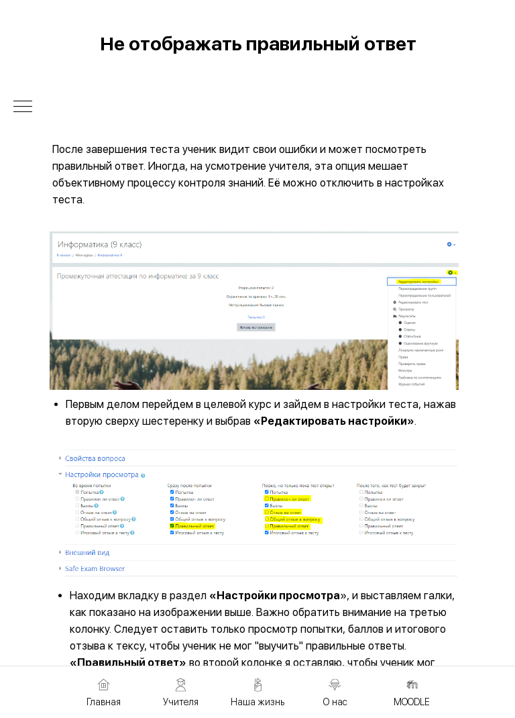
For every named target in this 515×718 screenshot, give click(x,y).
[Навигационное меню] (22, 107)
